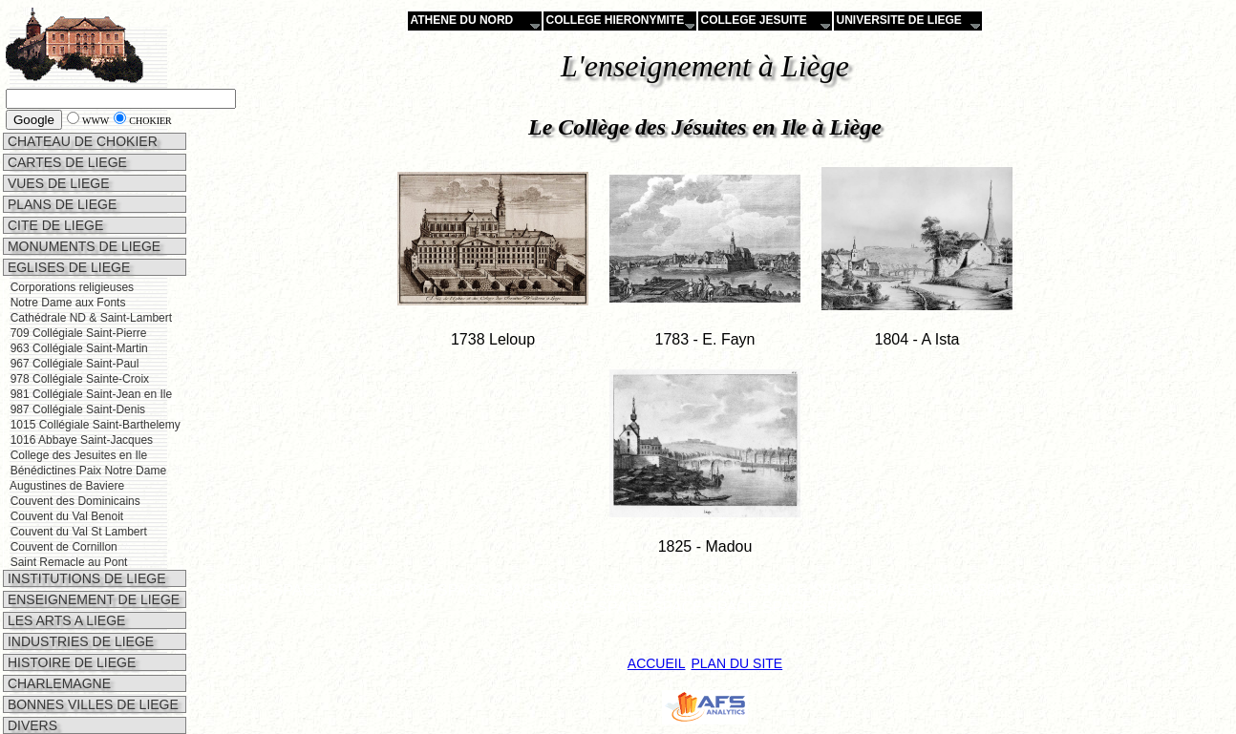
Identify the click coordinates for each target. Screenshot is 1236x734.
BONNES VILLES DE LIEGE (91, 704)
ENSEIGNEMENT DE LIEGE (92, 599)
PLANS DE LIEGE (60, 204)
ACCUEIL (657, 663)
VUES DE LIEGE (56, 183)
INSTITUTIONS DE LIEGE (85, 578)
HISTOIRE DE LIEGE (70, 662)
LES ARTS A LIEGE (64, 620)
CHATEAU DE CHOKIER (81, 141)
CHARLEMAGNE (57, 683)
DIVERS (30, 725)
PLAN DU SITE (736, 663)
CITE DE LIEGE (53, 225)
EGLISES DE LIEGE (67, 267)
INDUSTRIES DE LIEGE (79, 641)
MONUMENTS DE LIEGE (82, 246)
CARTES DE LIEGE (65, 162)
